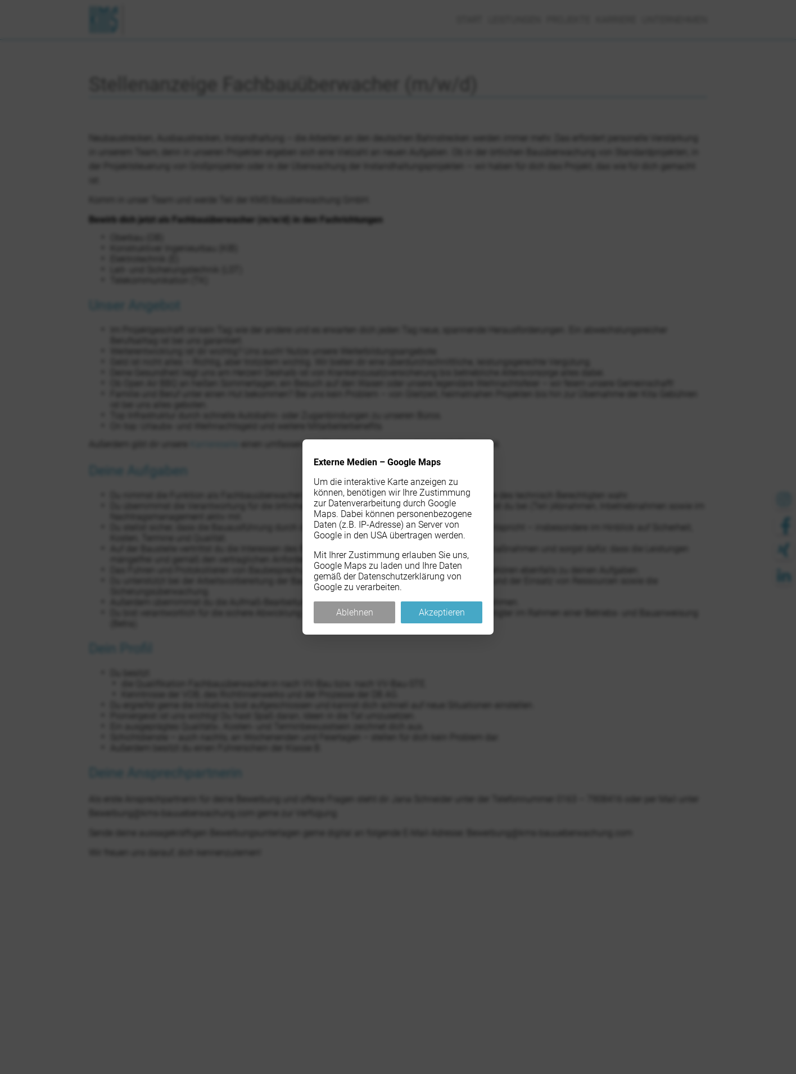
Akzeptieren (442, 612)
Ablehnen (354, 612)
